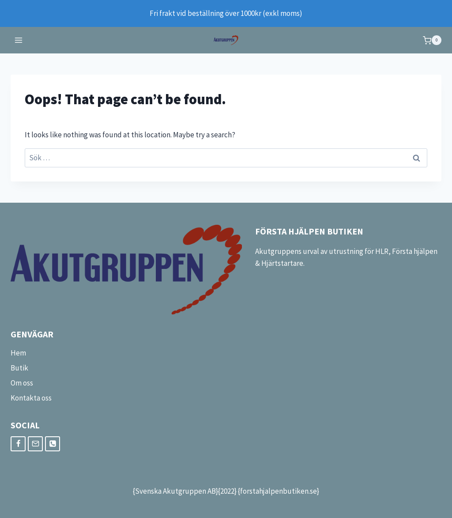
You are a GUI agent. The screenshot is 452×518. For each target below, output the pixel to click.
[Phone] (52, 443)
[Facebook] (18, 443)
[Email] (35, 443)
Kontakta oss (31, 398)
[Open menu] (19, 40)
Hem (18, 353)
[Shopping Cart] (432, 40)
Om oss (22, 383)
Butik (19, 368)
